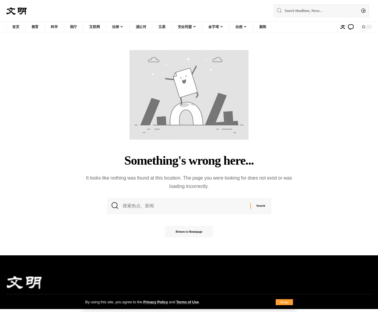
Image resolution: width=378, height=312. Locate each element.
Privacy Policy (156, 301)
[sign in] (342, 26)
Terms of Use (189, 301)
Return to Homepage (189, 235)
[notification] (351, 27)
